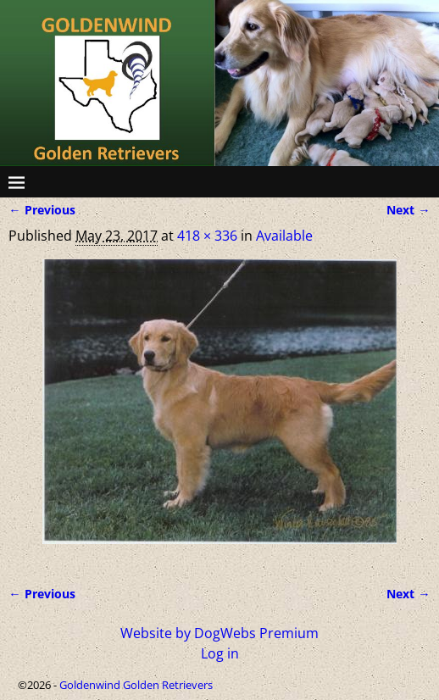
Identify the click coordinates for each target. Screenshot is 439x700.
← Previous (41, 210)
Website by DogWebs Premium (219, 633)
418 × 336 (207, 235)
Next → (408, 210)
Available (284, 235)
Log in (220, 653)
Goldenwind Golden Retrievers (136, 684)
